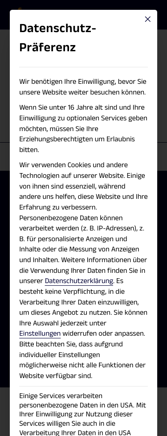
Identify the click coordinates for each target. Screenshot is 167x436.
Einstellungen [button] (40, 333)
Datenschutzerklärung (79, 281)
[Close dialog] (147, 19)
